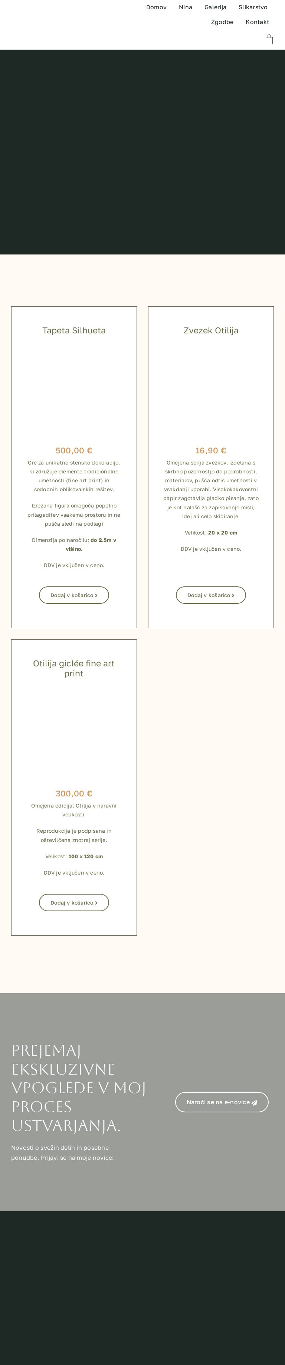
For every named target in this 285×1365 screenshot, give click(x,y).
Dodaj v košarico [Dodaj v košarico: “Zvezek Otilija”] (211, 595)
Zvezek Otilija (211, 330)
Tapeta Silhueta (74, 330)
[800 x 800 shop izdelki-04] (74, 694)
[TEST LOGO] (41, 14)
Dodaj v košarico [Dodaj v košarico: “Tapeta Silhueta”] (74, 595)
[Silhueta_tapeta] (74, 351)
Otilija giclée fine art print (74, 668)
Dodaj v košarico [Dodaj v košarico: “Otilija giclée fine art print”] (74, 902)
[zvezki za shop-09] (211, 351)
